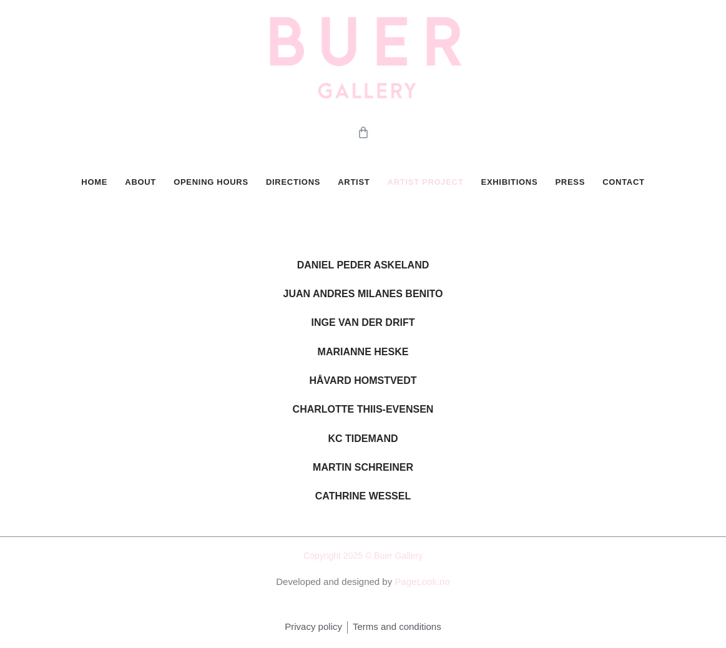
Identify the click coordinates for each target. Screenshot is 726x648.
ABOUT (141, 183)
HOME (95, 183)
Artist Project (425, 183)
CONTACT (623, 183)
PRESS (570, 183)
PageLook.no (422, 584)
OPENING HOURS (211, 183)
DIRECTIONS (293, 183)
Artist (354, 183)
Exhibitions (509, 183)
